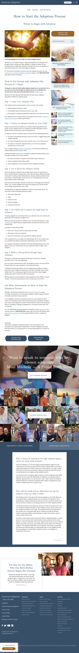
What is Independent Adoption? (65, 619)
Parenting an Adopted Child (65, 610)
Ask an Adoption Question (39, 375)
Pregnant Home (26, 599)
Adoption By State (62, 608)
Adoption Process (45, 10)
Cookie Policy (6, 616)
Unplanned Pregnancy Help (29, 606)
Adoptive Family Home (45, 599)
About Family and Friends (28, 612)
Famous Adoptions (62, 623)
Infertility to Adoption (45, 610)
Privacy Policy (6, 613)
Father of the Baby (26, 608)
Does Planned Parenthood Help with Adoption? (65, 141)
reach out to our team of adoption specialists (18, 73)
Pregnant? (35, 10)
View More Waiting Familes (39, 415)
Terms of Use (6, 609)
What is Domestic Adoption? (47, 603)
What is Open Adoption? (45, 612)
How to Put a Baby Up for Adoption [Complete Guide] (64, 86)
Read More (57, 540)
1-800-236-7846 (8, 599)
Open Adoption (25, 614)
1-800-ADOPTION (9, 645)
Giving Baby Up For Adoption (29, 601)
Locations (5, 603)
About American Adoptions (64, 612)
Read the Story (21, 585)
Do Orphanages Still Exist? (64, 630)
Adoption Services (62, 614)
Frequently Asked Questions (20, 446)
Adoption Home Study (45, 608)
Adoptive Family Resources (46, 614)
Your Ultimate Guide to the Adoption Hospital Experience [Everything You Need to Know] (65, 129)
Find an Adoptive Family (27, 603)
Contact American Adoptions (10, 606)
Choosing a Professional (46, 606)
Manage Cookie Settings (10, 619)
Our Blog (60, 632)
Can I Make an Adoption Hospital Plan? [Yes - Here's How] (65, 121)
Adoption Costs (44, 601)
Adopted (60, 606)
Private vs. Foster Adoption (64, 617)
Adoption (60, 603)
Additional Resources (59, 446)
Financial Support (26, 610)
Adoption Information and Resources (64, 600)
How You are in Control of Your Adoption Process (63, 107)
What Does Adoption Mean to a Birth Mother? (63, 64)
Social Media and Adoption (64, 628)
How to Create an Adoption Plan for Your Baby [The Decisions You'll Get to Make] (65, 114)
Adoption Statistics (62, 621)
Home (28, 10)
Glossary (60, 626)
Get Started (68, 2)
